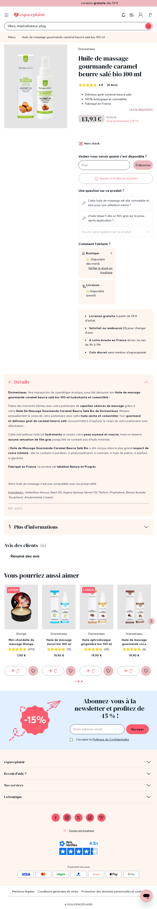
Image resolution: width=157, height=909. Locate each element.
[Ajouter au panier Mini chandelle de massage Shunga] (15, 671)
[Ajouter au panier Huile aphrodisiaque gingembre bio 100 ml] (91, 671)
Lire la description (141, 109)
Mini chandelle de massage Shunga (21, 642)
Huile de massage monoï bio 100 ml (59, 642)
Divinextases (86, 49)
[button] (123, 14)
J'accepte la (102, 739)
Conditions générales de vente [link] (58, 891)
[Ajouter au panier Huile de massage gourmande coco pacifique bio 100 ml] (128, 671)
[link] (132, 14)
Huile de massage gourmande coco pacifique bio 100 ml (134, 642)
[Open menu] (6, 15)
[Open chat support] (146, 895)
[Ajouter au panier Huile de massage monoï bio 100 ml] (53, 671)
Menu (12, 37)
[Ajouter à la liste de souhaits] (115, 178)
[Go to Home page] (29, 15)
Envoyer (137, 729)
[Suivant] (151, 621)
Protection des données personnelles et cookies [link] (113, 891)
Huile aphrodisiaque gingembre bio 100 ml (96, 642)
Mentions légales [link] (23, 891)
